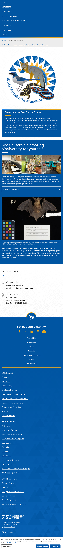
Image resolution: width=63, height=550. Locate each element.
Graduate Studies (9, 390)
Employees (6, 455)
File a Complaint (9, 500)
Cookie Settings (31, 364)
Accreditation (31, 342)
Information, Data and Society (15, 398)
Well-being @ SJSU (10, 472)
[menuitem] (5, 45)
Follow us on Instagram (11, 189)
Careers (5, 451)
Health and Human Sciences (14, 394)
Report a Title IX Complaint (14, 504)
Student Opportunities (21, 45)
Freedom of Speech (10, 460)
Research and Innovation (13, 21)
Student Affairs (9, 16)
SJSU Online (7, 30)
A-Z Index (6, 426)
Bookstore (6, 443)
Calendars (6, 447)
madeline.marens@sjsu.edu (22, 288)
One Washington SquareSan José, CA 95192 (13, 523)
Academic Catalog (10, 430)
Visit (4, 2)
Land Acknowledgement (32, 355)
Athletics (6, 26)
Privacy (31, 359)
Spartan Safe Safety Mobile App (16, 468)
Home (4, 41)
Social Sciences (8, 415)
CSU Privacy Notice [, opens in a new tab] (11, 542)
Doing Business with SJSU (13, 491)
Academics (6, 7)
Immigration (7, 464)
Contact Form (8, 483)
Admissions (7, 12)
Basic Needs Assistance (12, 434)
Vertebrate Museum (16, 41)
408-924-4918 (17, 286)
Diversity (31, 351)
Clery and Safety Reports (13, 438)
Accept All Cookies (42, 546)
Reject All (55, 546)
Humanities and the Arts (12, 403)
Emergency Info (8, 496)
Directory (6, 487)
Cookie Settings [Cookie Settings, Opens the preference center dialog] (6, 546)
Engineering (7, 385)
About (5, 35)
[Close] (60, 540)
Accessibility (31, 338)
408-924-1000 (9, 527)
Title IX (31, 347)
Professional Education (11, 407)
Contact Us (5, 45)
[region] (31, 543)
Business (5, 377)
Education (6, 381)
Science (5, 411)
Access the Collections (40, 45)
